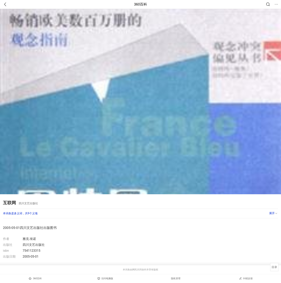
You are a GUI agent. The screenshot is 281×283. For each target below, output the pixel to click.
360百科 (140, 4)
